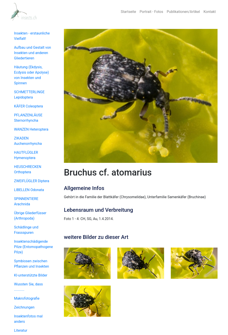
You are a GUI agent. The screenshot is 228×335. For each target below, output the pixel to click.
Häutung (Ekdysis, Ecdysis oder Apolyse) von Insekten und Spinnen (31, 75)
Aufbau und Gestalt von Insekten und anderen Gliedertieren (32, 52)
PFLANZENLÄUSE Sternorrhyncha (28, 118)
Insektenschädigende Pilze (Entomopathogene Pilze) (33, 246)
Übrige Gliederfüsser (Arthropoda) (30, 215)
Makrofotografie (26, 298)
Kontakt (210, 12)
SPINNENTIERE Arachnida (26, 201)
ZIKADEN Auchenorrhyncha (28, 141)
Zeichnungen (24, 307)
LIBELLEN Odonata (29, 190)
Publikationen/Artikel (183, 12)
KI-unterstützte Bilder (30, 275)
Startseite (128, 12)
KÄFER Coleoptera (28, 106)
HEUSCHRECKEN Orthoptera (27, 169)
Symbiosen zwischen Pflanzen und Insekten (31, 263)
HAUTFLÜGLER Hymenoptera (26, 155)
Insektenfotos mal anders (28, 319)
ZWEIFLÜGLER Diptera (31, 181)
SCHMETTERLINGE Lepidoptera (29, 94)
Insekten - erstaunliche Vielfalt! (32, 36)
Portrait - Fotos (151, 12)
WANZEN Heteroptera (31, 129)
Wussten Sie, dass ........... (28, 287)
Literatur (20, 330)
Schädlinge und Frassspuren (26, 230)
